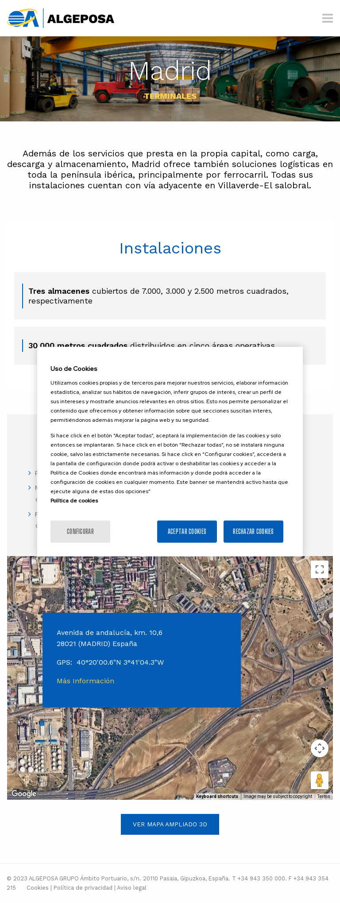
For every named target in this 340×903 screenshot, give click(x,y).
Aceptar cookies (187, 531)
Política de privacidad (83, 887)
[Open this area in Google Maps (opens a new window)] (24, 794)
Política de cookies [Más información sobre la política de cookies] (74, 500)
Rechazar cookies (253, 531)
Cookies (38, 887)
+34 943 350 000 (261, 878)
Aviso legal (132, 887)
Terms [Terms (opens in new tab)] (323, 796)
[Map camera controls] (319, 748)
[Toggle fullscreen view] (319, 569)
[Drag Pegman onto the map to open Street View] (319, 780)
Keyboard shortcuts (217, 796)
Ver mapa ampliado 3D (170, 824)
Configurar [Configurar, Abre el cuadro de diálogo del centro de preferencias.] (80, 531)
